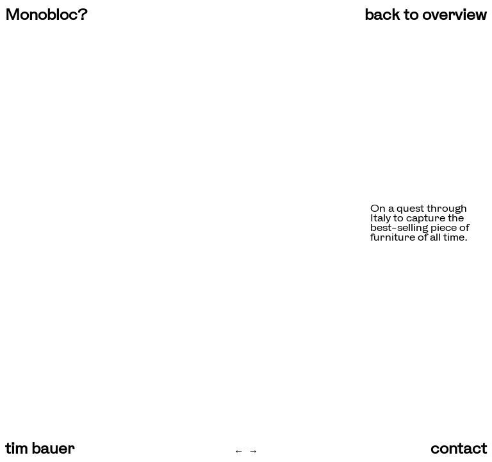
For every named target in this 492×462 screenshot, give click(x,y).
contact (458, 449)
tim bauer (39, 449)
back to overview (426, 15)
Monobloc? (46, 15)
